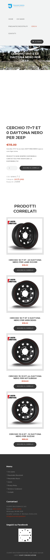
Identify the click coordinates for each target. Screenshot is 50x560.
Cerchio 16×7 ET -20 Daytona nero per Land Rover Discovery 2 (25, 262)
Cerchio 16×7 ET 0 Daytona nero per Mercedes (25, 319)
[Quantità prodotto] (12, 168)
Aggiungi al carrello (31, 168)
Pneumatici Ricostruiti (15, 475)
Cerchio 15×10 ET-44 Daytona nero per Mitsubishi (25, 377)
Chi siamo (11, 472)
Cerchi (16, 179)
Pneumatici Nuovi (14, 478)
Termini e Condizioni (15, 489)
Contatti (10, 492)
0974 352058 (17, 509)
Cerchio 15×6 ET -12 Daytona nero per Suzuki (25, 435)
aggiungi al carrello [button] (25, 270)
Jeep (22, 179)
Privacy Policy (12, 485)
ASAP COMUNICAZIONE (27, 555)
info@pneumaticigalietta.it (15, 516)
